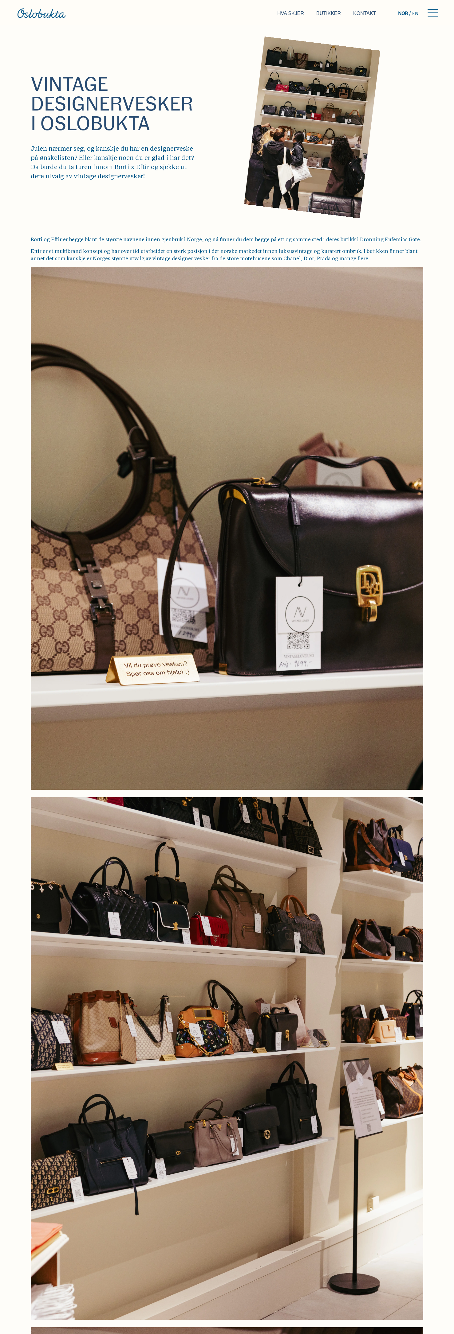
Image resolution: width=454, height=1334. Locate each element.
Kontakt (364, 13)
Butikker (328, 13)
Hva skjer (290, 13)
